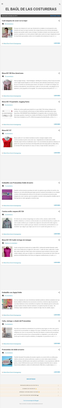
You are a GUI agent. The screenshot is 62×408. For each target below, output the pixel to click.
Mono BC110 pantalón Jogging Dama (15, 102)
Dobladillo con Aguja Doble (12, 292)
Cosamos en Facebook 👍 (42, 388)
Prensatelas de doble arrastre (13, 350)
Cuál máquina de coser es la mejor (14, 21)
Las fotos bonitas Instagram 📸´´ (41, 395)
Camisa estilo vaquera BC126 (13, 211)
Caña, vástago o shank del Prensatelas (16, 321)
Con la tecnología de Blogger (31, 400)
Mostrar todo (55, 16)
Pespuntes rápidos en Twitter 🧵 (41, 385)
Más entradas (31, 379)
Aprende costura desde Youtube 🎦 (40, 392)
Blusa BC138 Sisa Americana (12, 73)
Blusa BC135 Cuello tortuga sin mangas (16, 240)
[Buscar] (60, 4)
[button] (59, 21)
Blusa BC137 (6, 130)
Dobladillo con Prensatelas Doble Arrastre (17, 183)
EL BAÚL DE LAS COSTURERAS (31, 9)
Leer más (57, 43)
